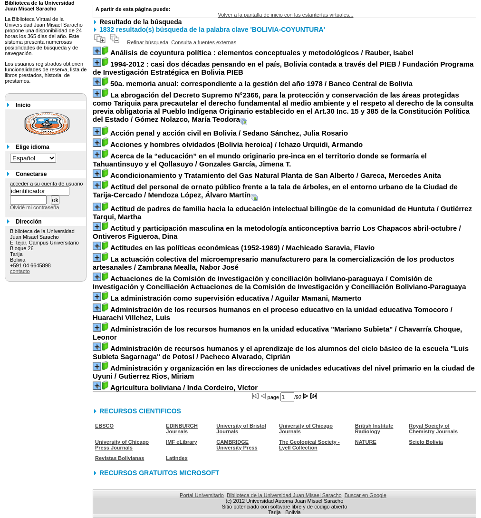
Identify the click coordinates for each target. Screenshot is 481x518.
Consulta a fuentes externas (203, 42)
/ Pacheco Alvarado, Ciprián (281, 352)
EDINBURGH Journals (182, 428)
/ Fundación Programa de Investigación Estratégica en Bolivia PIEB (283, 68)
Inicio (23, 105)
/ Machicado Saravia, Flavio (242, 248)
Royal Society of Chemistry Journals (433, 428)
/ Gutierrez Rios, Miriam (284, 372)
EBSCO (104, 426)
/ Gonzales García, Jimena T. (260, 160)
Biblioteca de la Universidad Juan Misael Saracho (284, 495)
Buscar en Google (365, 495)
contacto (20, 271)
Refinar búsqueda (147, 42)
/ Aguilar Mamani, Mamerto (236, 298)
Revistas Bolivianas (119, 458)
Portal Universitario (202, 495)
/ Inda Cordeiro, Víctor (184, 387)
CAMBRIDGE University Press (236, 444)
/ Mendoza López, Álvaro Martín (275, 191)
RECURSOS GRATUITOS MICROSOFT (159, 473)
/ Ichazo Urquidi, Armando (236, 144)
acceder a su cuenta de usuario (46, 183)
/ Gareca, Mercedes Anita (275, 175)
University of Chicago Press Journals (122, 444)
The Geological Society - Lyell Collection (309, 444)
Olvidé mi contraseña (34, 207)
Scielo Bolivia (426, 442)
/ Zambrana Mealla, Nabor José (273, 263)
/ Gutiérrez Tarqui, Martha (282, 213)
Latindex (176, 458)
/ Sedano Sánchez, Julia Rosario (229, 133)
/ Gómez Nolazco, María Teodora (283, 107)
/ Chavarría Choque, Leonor (277, 333)
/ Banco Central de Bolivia (261, 83)
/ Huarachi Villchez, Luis (272, 313)
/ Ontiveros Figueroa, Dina (277, 232)
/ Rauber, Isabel (262, 53)
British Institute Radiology (374, 428)
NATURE (365, 442)
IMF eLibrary (181, 442)
